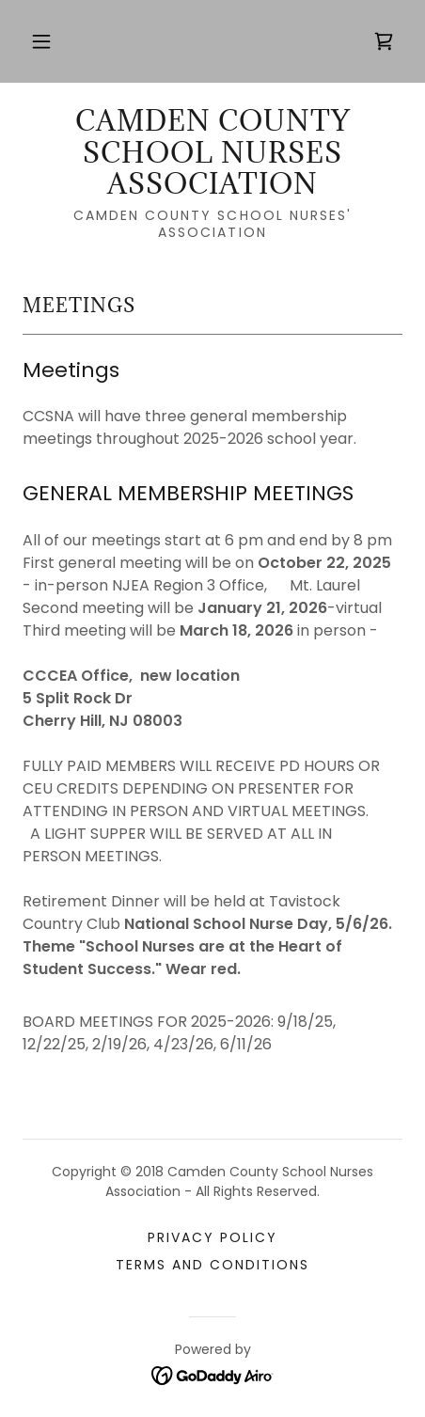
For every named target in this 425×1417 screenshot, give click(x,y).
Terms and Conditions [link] (212, 1264)
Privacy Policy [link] (212, 1237)
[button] (41, 41)
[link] (383, 41)
